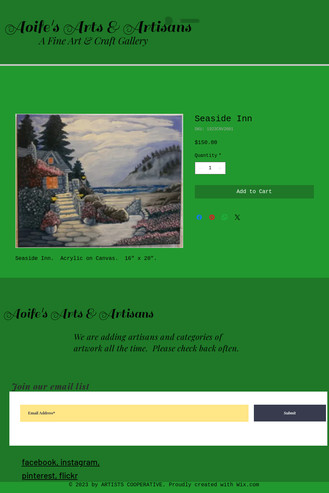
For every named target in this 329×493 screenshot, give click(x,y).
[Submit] (290, 413)
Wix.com (247, 485)
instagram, (80, 462)
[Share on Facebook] (199, 217)
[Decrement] (200, 168)
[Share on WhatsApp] (225, 217)
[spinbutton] (210, 168)
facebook (39, 462)
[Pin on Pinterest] (212, 217)
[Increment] (220, 168)
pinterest (38, 475)
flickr (68, 475)
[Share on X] (237, 217)
